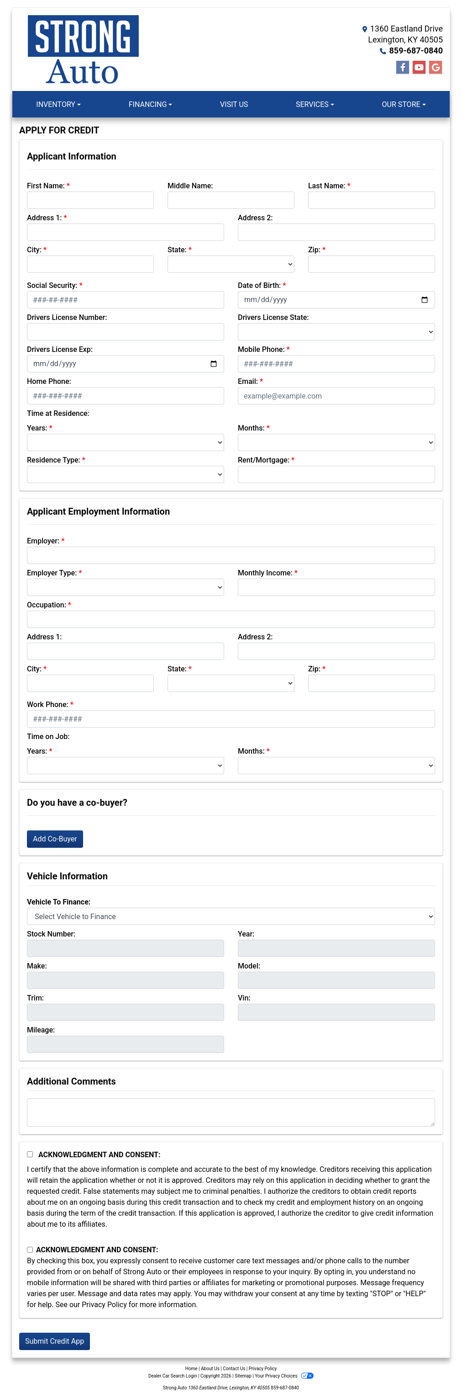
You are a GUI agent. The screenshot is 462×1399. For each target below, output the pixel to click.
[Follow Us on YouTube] (419, 67)
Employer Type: (52, 573)
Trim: (35, 998)
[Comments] (231, 1112)
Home (191, 1368)
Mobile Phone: (261, 349)
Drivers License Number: (67, 317)
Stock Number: (51, 934)
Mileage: (41, 1030)
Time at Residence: (58, 413)
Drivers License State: (273, 317)
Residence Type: (53, 460)
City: (34, 249)
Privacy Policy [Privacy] (263, 1368)
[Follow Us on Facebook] (402, 67)
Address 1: (44, 217)
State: (177, 249)
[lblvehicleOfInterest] (231, 916)
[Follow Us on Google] (435, 67)
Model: (249, 966)
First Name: (46, 185)
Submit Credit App (54, 1341)
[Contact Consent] (30, 1250)
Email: (248, 381)
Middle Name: (190, 185)
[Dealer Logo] (83, 49)
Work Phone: (47, 704)
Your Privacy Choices (284, 1375)
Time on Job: (48, 736)
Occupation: (46, 605)
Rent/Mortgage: (263, 460)
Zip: (314, 249)
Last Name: (327, 185)
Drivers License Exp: (60, 349)
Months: (251, 428)
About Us (210, 1368)
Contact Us (234, 1368)
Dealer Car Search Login (172, 1375)
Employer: (43, 541)
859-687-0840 (416, 50)
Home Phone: (49, 381)
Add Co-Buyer (55, 839)
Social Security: (52, 285)
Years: (37, 428)
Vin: (244, 998)
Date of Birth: (259, 285)
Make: (37, 966)
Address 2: (255, 217)
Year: (246, 934)
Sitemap (243, 1375)
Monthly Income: (265, 573)
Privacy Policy (104, 1304)
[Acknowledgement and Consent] (30, 1154)
